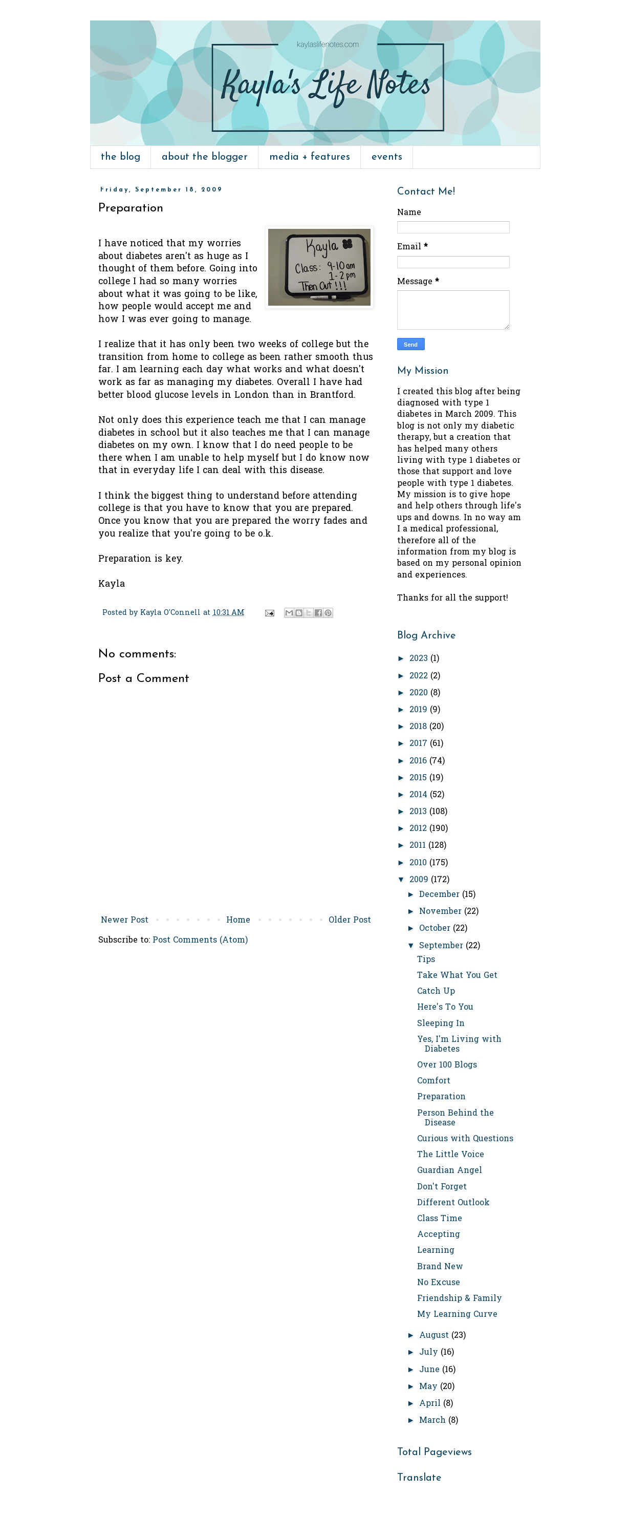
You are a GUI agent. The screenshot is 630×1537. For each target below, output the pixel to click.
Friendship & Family (459, 1299)
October (436, 929)
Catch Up (436, 992)
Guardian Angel (449, 1171)
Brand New (440, 1267)
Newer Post (124, 920)
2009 (420, 880)
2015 (419, 778)
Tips (426, 960)
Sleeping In (441, 1024)
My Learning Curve (457, 1315)
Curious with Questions (465, 1139)
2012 (419, 829)
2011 (418, 846)
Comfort (433, 1081)
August (435, 1336)
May (429, 1387)
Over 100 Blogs (447, 1065)
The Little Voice (450, 1155)
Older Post (350, 920)
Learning (435, 1251)
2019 (419, 710)
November (441, 912)
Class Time (439, 1219)
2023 (419, 659)
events (387, 157)
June (430, 1370)
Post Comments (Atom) (200, 940)
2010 (419, 863)
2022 (419, 676)
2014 (419, 795)
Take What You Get (457, 976)
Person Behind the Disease (455, 1118)
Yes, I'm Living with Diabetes (459, 1045)
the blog (120, 157)
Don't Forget (442, 1187)
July (430, 1353)
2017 (419, 744)
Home (238, 920)
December (440, 895)
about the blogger (205, 157)
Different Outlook (453, 1203)
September (442, 946)
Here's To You (445, 1007)
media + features (309, 157)
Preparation (441, 1097)
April (431, 1404)
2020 (419, 693)
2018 (419, 727)
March (433, 1421)
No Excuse (438, 1283)
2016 (419, 761)
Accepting (438, 1235)
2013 (419, 812)
